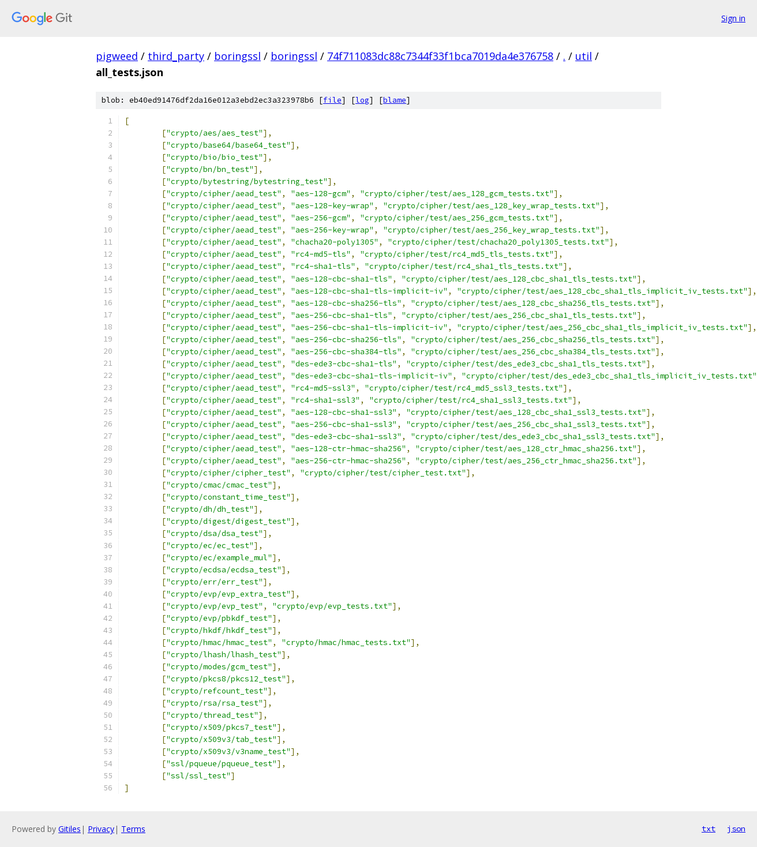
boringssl (237, 56)
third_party (176, 56)
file (332, 100)
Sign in (733, 18)
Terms (133, 828)
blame (394, 100)
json (736, 828)
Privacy (101, 828)
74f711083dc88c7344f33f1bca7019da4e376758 (440, 56)
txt (708, 828)
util (583, 56)
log (362, 100)
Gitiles (69, 828)
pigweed (117, 56)
